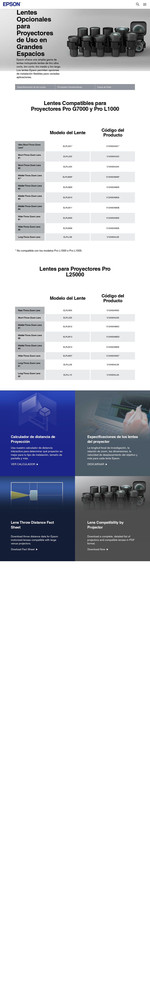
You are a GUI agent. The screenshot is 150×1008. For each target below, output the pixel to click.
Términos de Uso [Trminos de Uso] (40, 1004)
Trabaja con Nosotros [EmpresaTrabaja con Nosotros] (121, 962)
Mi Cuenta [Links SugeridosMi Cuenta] (80, 954)
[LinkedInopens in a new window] (125, 993)
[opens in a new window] (139, 993)
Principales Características (69, 87)
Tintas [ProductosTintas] (7, 974)
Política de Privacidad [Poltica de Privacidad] (58, 1004)
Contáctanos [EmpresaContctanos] (117, 970)
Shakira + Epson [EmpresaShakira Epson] (119, 974)
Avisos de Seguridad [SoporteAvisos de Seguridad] (49, 974)
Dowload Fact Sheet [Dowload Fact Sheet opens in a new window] (23, 549)
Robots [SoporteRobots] (43, 966)
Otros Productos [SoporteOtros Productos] (47, 970)
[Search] (137, 4)
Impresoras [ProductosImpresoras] (9, 950)
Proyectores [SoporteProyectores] (45, 954)
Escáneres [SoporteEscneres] (45, 958)
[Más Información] (75, 918)
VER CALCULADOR (23, 464)
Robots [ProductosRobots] (7, 966)
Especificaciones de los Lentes (31, 87)
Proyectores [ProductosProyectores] (10, 954)
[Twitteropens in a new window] (111, 993)
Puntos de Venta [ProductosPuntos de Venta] (11, 962)
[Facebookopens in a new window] (104, 993)
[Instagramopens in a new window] (132, 993)
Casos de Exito (104, 87)
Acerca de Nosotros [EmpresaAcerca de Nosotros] (120, 950)
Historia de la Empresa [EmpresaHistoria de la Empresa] (122, 954)
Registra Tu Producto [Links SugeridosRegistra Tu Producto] (85, 950)
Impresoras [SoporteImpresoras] (45, 950)
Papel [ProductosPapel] (7, 979)
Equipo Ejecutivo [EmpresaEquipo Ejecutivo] (119, 958)
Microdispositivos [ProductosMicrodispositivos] (12, 970)
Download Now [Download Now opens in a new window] (96, 549)
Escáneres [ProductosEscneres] (9, 958)
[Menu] (144, 4)
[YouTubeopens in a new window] (118, 993)
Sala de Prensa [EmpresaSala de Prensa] (118, 966)
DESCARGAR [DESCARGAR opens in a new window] (95, 464)
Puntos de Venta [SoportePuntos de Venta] (47, 962)
